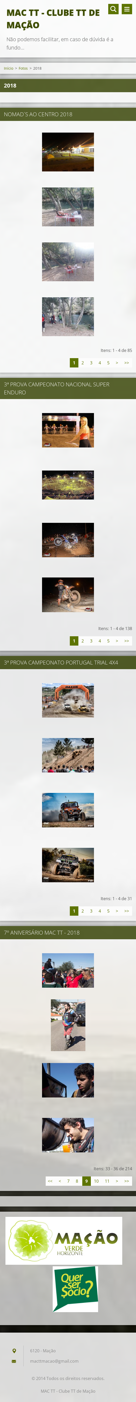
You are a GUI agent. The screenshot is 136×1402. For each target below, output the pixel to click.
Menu (127, 9)
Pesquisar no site (113, 9)
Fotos (23, 68)
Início (8, 68)
